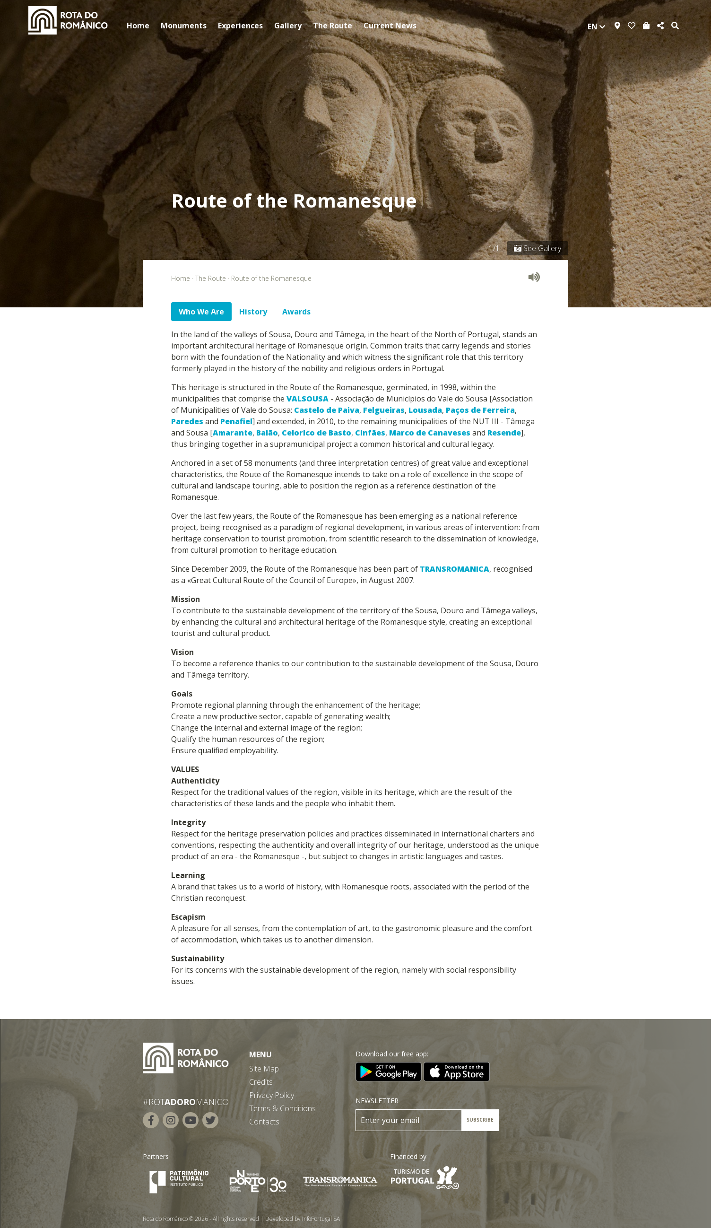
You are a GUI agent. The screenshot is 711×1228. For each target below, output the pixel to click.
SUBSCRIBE (480, 1119)
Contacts (264, 1121)
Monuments (184, 25)
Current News (390, 25)
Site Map (264, 1068)
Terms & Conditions (282, 1108)
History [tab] (253, 311)
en (596, 26)
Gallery (288, 25)
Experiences (240, 25)
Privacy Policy (271, 1095)
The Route (332, 25)
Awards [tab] (296, 311)
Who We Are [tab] (201, 311)
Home (138, 25)
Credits (261, 1082)
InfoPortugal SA (321, 1219)
